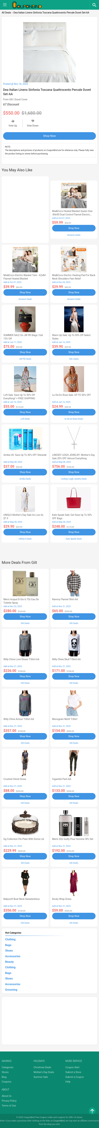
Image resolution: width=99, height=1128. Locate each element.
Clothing (10, 939)
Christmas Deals (42, 1067)
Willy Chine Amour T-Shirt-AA (18, 719)
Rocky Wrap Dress (62, 899)
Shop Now (49, 136)
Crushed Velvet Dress (14, 779)
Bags (8, 945)
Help (67, 1081)
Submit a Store (73, 1072)
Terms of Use (9, 1105)
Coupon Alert (72, 1067)
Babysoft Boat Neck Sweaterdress (21, 899)
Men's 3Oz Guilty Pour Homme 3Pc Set (72, 839)
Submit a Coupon (74, 1077)
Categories (7, 1067)
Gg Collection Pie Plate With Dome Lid (23, 839)
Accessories (12, 956)
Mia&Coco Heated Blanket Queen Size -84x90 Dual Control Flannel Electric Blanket (72, 214)
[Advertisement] (25, 209)
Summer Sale (41, 1077)
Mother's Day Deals (44, 1072)
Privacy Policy (9, 1100)
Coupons (6, 1081)
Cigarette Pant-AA (61, 779)
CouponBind (59, 1121)
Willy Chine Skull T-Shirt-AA (66, 659)
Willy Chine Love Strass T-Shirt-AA (21, 659)
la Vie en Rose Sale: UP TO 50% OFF (71, 395)
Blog (4, 1077)
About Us (6, 1096)
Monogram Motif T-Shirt (65, 719)
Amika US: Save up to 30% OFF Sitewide (24, 455)
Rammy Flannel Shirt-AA (65, 599)
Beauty (9, 961)
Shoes (9, 950)
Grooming (11, 989)
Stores (5, 1072)
